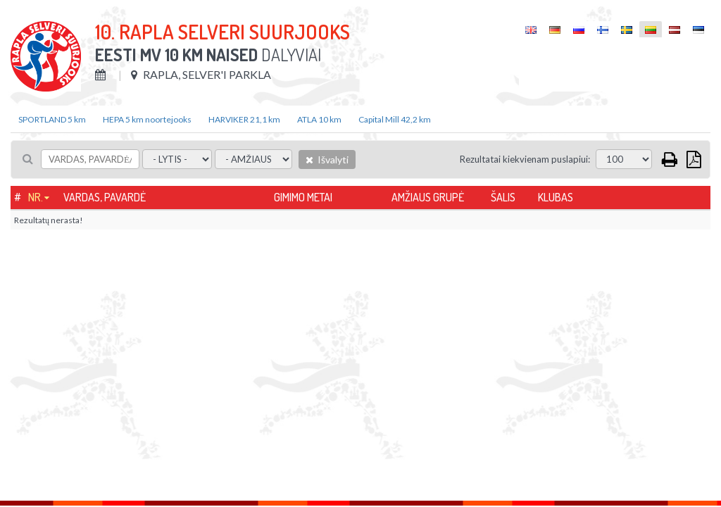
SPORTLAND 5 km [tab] (52, 119)
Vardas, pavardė (104, 197)
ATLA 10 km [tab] (319, 119)
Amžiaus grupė (427, 197)
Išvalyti (327, 159)
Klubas (555, 197)
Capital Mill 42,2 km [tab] (394, 119)
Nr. (35, 197)
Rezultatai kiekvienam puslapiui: (525, 159)
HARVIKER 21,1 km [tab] (244, 119)
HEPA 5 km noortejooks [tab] (147, 119)
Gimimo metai (303, 197)
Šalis (503, 197)
